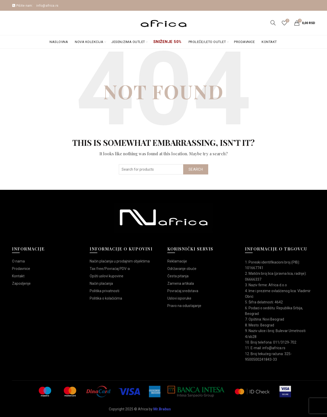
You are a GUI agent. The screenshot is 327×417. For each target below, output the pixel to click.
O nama (18, 261)
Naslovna (59, 42)
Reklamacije (177, 261)
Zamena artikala (180, 283)
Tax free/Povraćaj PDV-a (110, 269)
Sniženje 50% (167, 41)
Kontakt (269, 42)
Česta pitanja (178, 276)
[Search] (273, 23)
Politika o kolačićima (106, 298)
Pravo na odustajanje (184, 306)
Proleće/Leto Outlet (207, 42)
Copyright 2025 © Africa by (140, 409)
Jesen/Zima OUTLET (128, 42)
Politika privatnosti (104, 291)
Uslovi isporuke (179, 298)
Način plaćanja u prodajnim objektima (120, 261)
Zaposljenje (21, 283)
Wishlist (287, 21)
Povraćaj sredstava (182, 291)
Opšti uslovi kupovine (106, 276)
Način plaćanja (101, 283)
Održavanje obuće (181, 269)
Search (196, 169)
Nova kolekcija (89, 42)
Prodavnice (244, 42)
